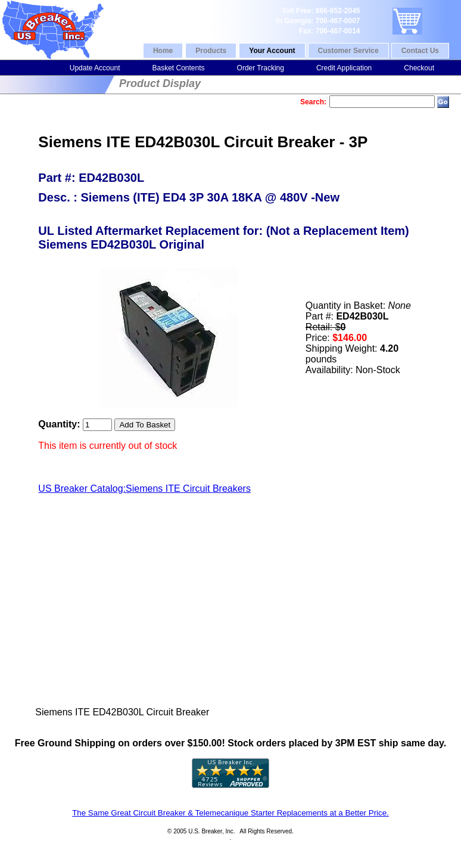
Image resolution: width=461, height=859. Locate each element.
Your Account (272, 50)
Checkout (419, 68)
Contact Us (420, 50)
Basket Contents (178, 68)
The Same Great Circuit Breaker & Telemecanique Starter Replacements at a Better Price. (230, 812)
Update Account (95, 68)
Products (210, 50)
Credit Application (344, 68)
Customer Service (348, 50)
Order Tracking (260, 68)
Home (163, 50)
